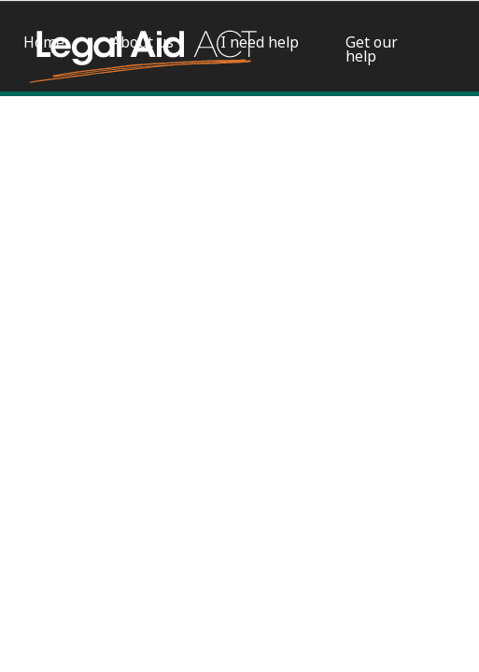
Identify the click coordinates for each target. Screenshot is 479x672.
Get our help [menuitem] (371, 49)
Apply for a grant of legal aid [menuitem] (60, 138)
